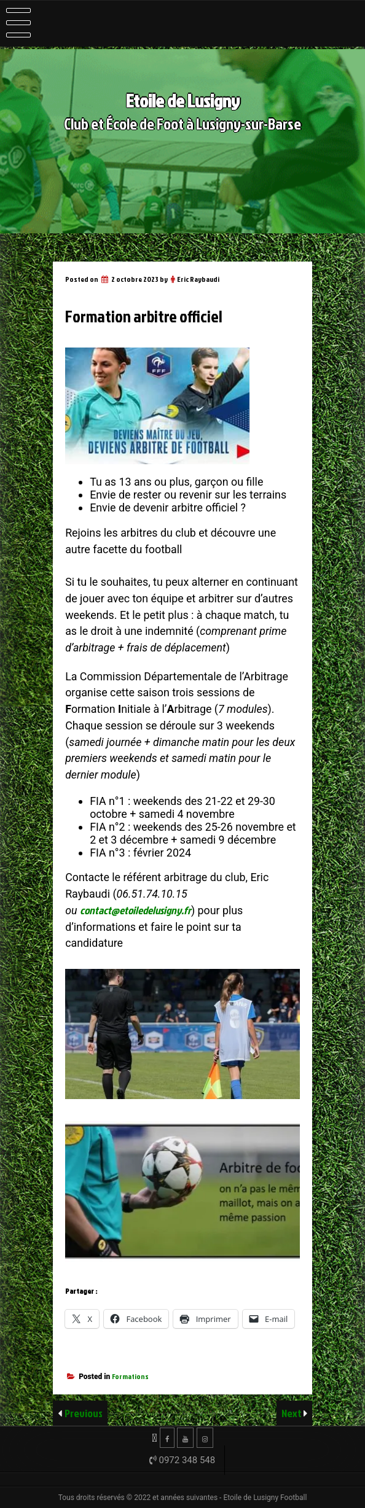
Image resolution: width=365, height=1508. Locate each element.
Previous (84, 1413)
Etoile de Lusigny (183, 100)
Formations (130, 1376)
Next (292, 1413)
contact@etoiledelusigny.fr (135, 910)
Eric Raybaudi (198, 279)
